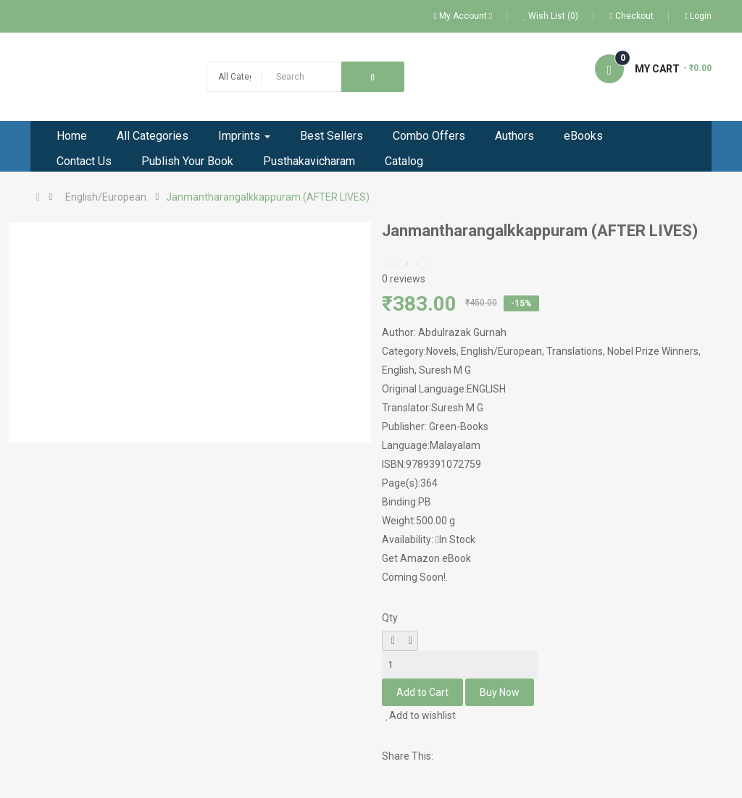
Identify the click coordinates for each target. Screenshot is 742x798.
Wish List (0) (550, 16)
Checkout (631, 16)
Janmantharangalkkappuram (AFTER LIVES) (268, 197)
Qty (390, 617)
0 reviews (403, 279)
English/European (105, 197)
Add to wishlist (420, 715)
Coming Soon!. (415, 577)
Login (698, 16)
